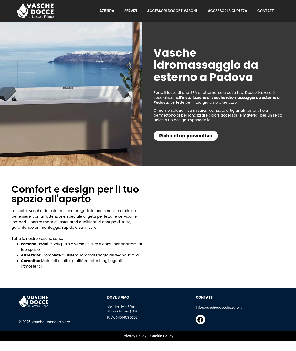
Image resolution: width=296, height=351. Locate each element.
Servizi (130, 11)
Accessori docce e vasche (172, 11)
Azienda (106, 11)
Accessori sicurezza (227, 11)
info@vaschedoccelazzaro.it (219, 307)
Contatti (266, 11)
